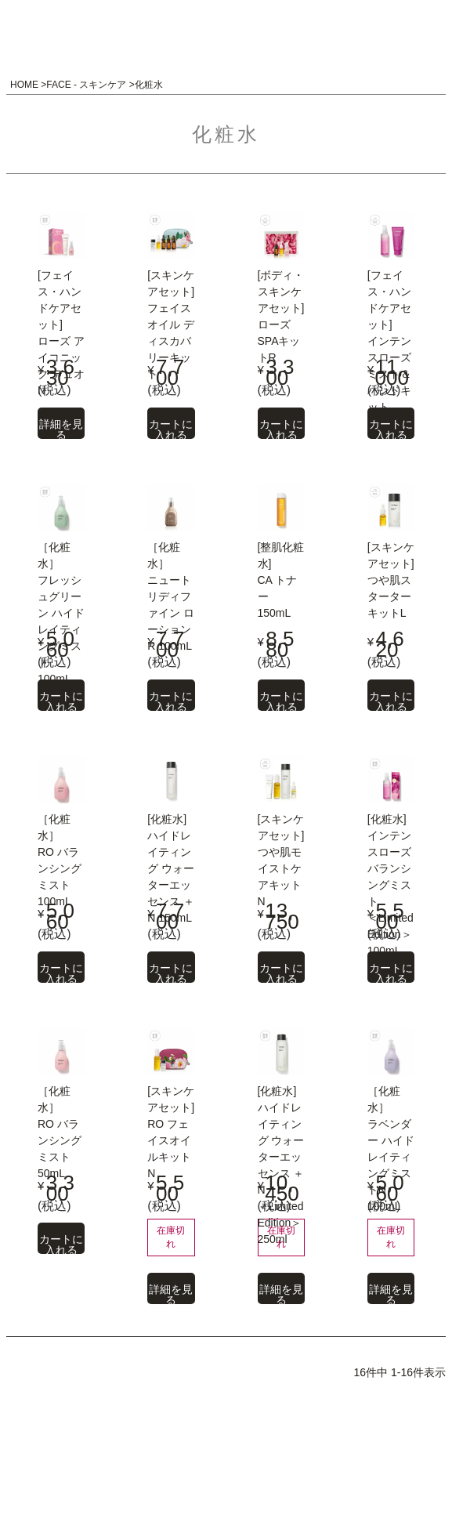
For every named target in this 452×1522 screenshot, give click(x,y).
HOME (24, 84)
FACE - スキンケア (86, 84)
